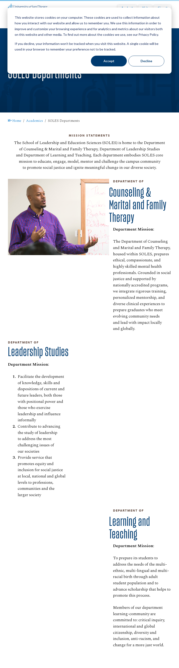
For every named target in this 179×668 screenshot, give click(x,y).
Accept (108, 61)
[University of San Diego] (27, 6)
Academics (34, 121)
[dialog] (89, 40)
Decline (146, 61)
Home (14, 121)
